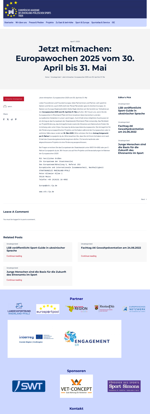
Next (143, 199)
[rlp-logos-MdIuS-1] (105, 305)
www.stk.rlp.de (46, 192)
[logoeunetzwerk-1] (133, 307)
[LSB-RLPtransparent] (19, 304)
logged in (16, 219)
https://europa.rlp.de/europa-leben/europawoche (75, 127)
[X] (8, 119)
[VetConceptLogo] (76, 375)
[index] (124, 381)
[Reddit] (12, 119)
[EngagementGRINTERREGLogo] (64, 321)
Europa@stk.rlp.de (56, 136)
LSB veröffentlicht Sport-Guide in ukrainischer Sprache (131, 110)
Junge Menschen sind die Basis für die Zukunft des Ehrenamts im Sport (132, 149)
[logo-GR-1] (76, 303)
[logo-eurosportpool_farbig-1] (47, 305)
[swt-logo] (28, 381)
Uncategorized (17, 99)
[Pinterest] (16, 119)
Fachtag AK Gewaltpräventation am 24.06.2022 (131, 129)
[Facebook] (4, 119)
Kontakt (76, 409)
